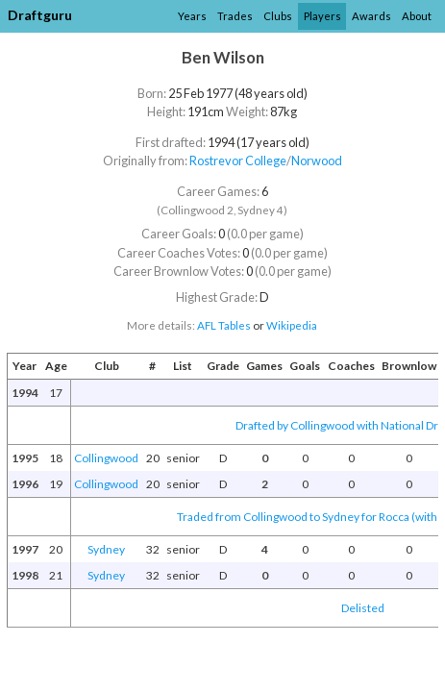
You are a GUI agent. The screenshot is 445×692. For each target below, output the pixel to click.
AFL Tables (224, 325)
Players (322, 16)
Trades (235, 16)
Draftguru (40, 15)
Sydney (106, 549)
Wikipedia (291, 325)
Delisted (362, 608)
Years (192, 16)
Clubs (277, 16)
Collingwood (106, 458)
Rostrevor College (237, 160)
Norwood (316, 160)
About (417, 16)
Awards (371, 16)
